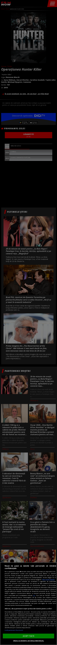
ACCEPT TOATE (28, 636)
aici (34, 595)
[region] (28, 603)
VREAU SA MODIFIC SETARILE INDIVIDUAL (28, 641)
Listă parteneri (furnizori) (14, 630)
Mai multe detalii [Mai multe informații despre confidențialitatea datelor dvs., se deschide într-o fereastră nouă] (48, 579)
